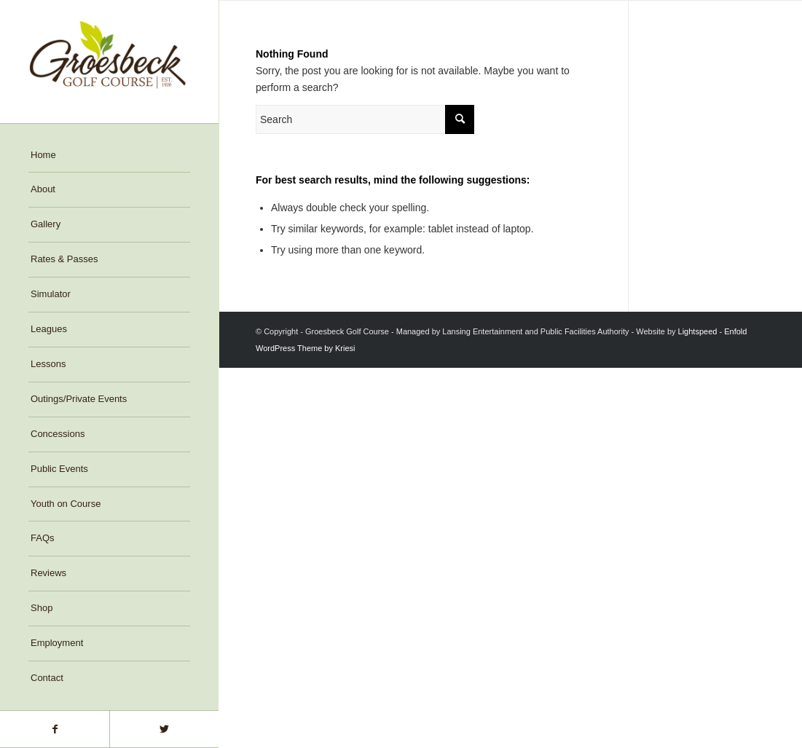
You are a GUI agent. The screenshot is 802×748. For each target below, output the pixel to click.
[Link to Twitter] (164, 729)
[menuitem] (109, 155)
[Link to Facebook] (54, 729)
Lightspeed (698, 331)
